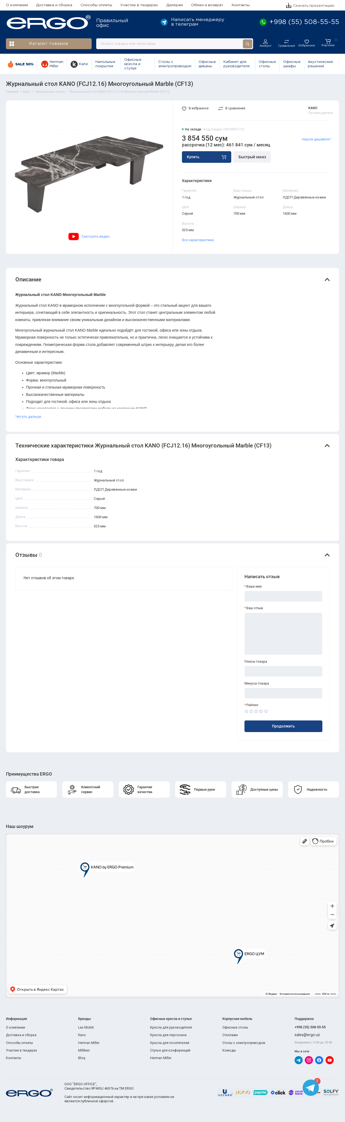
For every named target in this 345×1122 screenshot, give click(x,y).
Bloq (81, 1058)
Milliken (84, 1050)
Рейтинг (252, 705)
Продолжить (283, 726)
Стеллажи (230, 1035)
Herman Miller (52, 64)
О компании (17, 5)
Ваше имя (254, 586)
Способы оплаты (96, 5)
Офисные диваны (207, 64)
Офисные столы (267, 64)
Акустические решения (320, 64)
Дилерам (174, 5)
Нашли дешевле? (316, 139)
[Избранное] (306, 43)
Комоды (229, 1050)
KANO (312, 108)
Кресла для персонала (168, 1035)
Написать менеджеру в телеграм (192, 22)
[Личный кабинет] (265, 43)
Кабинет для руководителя (236, 64)
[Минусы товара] (283, 693)
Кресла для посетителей (169, 1043)
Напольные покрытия (105, 64)
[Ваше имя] (283, 596)
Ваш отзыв (254, 608)
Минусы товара (256, 683)
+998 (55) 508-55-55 (310, 1027)
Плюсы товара (255, 661)
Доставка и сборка (54, 5)
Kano (79, 64)
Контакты (241, 5)
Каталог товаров (38, 44)
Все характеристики (198, 240)
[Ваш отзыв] (283, 634)
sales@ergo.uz (307, 1035)
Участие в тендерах (139, 5)
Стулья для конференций (170, 1050)
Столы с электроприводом (174, 64)
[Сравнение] (286, 43)
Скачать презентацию (310, 5)
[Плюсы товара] (283, 671)
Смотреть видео (89, 236)
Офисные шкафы (292, 64)
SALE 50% (20, 64)
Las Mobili (86, 1027)
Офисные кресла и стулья (133, 64)
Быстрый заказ (252, 157)
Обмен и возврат (207, 5)
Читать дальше (28, 417)
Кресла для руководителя (171, 1027)
